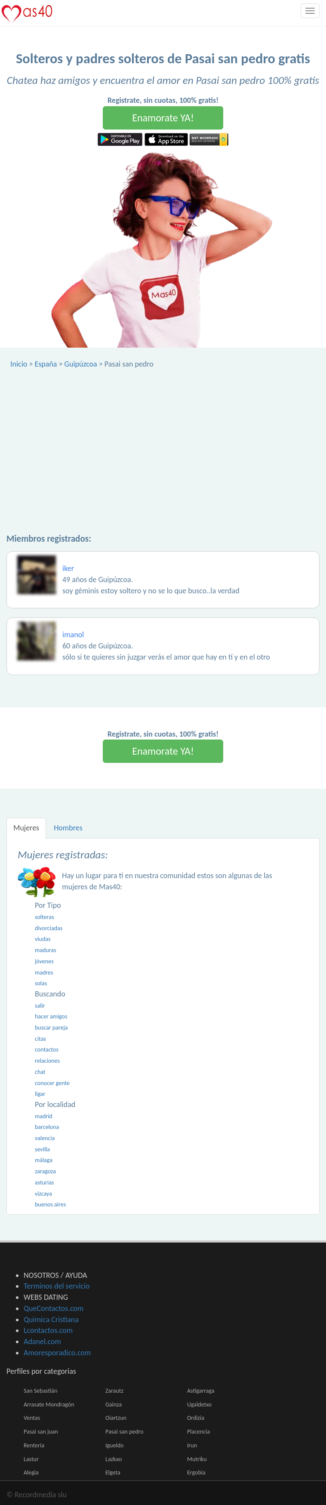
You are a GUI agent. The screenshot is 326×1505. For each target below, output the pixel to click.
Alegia (31, 1472)
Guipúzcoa (81, 364)
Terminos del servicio (57, 1286)
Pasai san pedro (124, 1431)
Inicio (18, 364)
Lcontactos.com (48, 1330)
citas (40, 1038)
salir (40, 1005)
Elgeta (112, 1472)
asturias (44, 1182)
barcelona (47, 1127)
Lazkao (113, 1459)
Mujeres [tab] (26, 828)
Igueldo (114, 1445)
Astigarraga (200, 1390)
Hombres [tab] (68, 828)
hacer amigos (51, 1016)
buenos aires (50, 1204)
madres (44, 972)
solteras (44, 917)
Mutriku (197, 1459)
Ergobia (196, 1472)
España (45, 364)
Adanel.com (42, 1341)
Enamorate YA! (163, 117)
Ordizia (195, 1418)
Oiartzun (115, 1418)
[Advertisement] (163, 434)
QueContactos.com (53, 1308)
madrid (43, 1116)
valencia (45, 1138)
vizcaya (43, 1193)
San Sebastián (40, 1390)
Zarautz (114, 1390)
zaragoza (45, 1171)
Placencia (198, 1431)
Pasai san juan (41, 1431)
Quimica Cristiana (51, 1319)
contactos (46, 1049)
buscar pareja (51, 1027)
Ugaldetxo (199, 1404)
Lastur (31, 1459)
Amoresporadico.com (57, 1352)
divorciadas (48, 928)
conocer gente (52, 1083)
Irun (192, 1445)
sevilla (42, 1149)
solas (41, 983)
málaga (43, 1160)
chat (40, 1072)
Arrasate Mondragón (49, 1404)
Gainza (113, 1404)
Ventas (32, 1418)
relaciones (47, 1060)
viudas (42, 939)
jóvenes (44, 961)
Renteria (34, 1445)
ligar (40, 1094)
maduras (45, 950)
